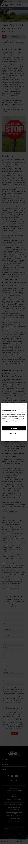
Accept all (14, 428)
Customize (14, 433)
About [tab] (23, 404)
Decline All (14, 438)
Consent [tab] (5, 404)
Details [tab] (14, 404)
